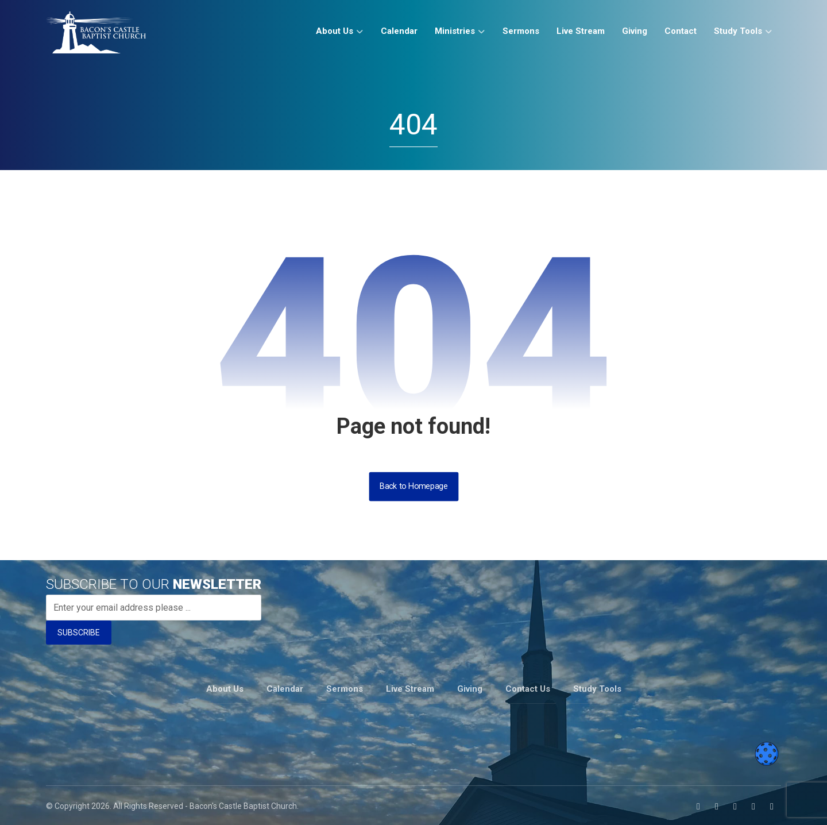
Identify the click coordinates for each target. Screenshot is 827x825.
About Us (225, 688)
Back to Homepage (413, 486)
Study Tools (597, 688)
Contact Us (527, 688)
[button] (698, 804)
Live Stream (410, 688)
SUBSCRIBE (78, 632)
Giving (469, 688)
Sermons (344, 688)
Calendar (284, 688)
